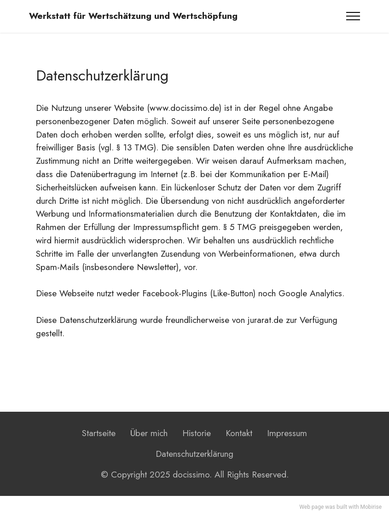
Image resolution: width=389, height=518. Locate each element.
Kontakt (239, 432)
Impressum (287, 432)
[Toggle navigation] (353, 16)
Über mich (149, 432)
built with (348, 507)
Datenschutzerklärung (194, 453)
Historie (196, 432)
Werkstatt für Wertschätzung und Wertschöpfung (133, 16)
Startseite (99, 432)
